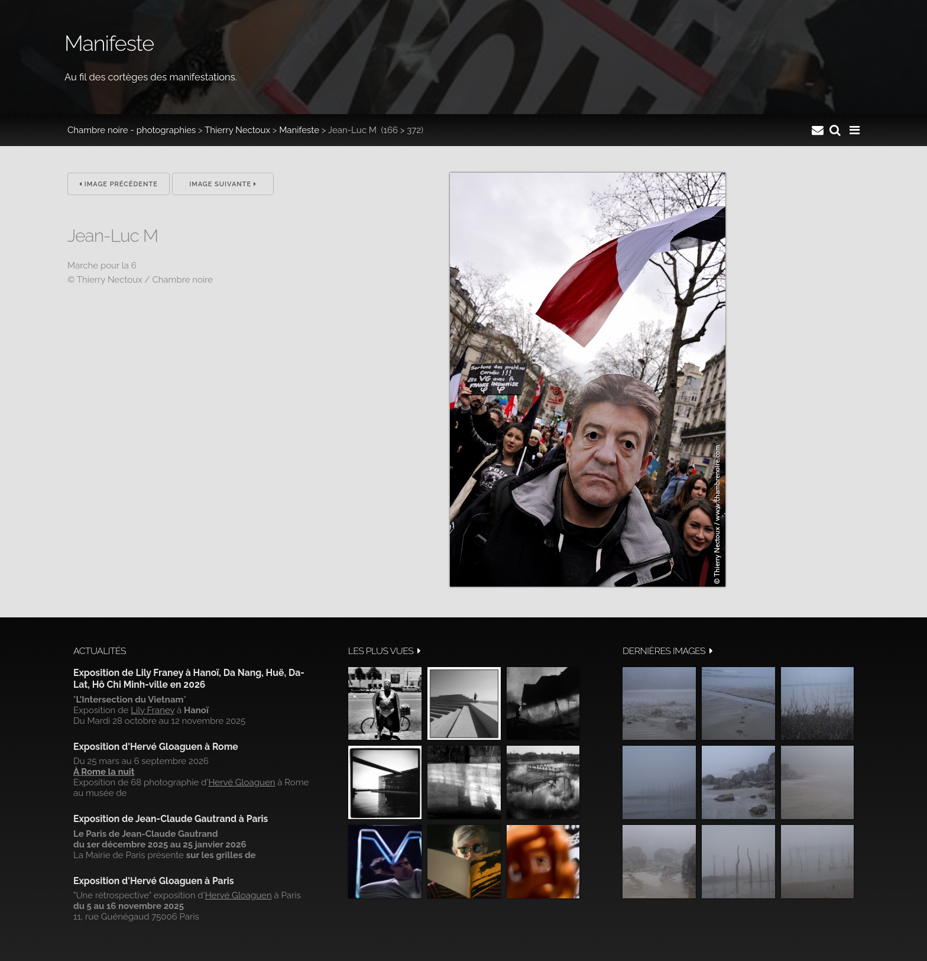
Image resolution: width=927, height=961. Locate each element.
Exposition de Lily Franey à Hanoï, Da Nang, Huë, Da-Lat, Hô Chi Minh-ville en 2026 (188, 678)
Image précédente (118, 184)
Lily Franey (152, 710)
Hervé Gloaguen (241, 782)
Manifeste (299, 130)
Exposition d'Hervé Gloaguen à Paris (153, 880)
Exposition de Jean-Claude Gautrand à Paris (170, 818)
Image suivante (223, 184)
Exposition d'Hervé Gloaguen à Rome (155, 746)
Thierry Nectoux (237, 130)
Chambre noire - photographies (131, 130)
